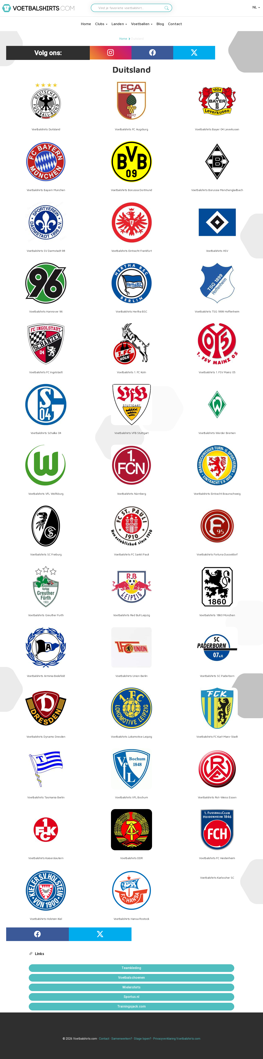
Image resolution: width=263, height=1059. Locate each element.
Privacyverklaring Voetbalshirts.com (177, 1038)
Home (86, 24)
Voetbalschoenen (131, 978)
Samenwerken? (121, 1038)
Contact (175, 24)
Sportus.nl (131, 997)
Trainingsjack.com (131, 1006)
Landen (119, 24)
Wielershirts (131, 987)
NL (256, 7)
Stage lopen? (142, 1038)
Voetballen (141, 24)
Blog (160, 24)
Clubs (101, 24)
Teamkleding (131, 968)
